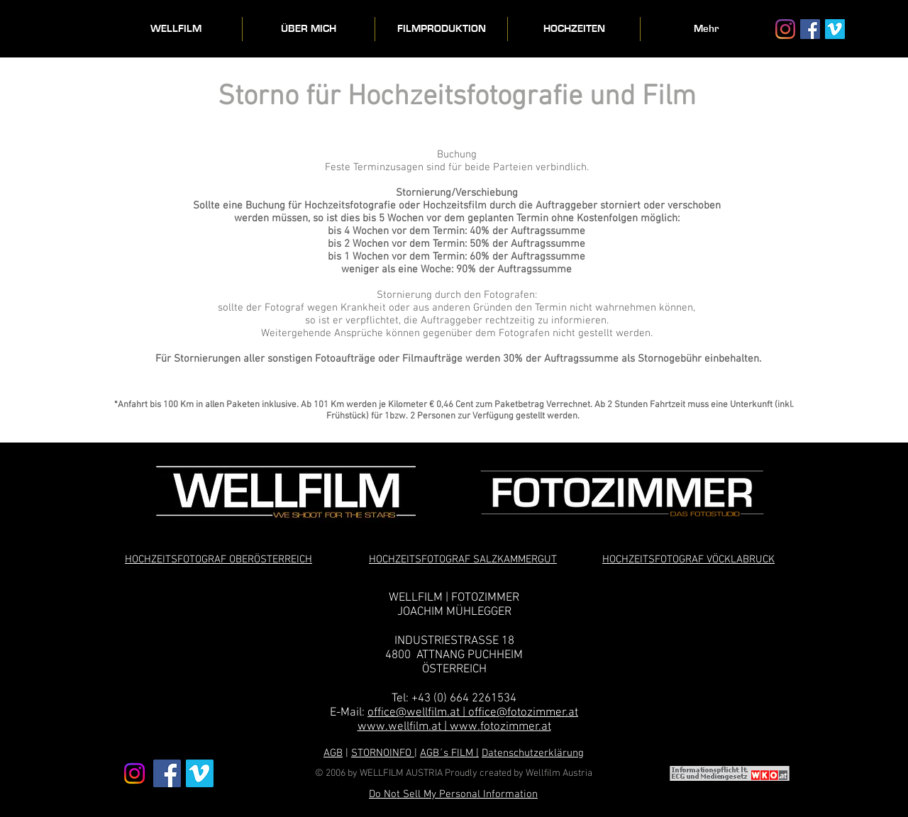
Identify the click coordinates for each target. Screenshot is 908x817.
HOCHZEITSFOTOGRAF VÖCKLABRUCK (688, 559)
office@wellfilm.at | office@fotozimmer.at (472, 713)
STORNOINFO (382, 753)
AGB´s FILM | (449, 753)
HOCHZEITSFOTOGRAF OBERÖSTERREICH (218, 559)
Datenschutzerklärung (533, 753)
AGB (333, 753)
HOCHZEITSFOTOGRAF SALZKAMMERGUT (463, 559)
